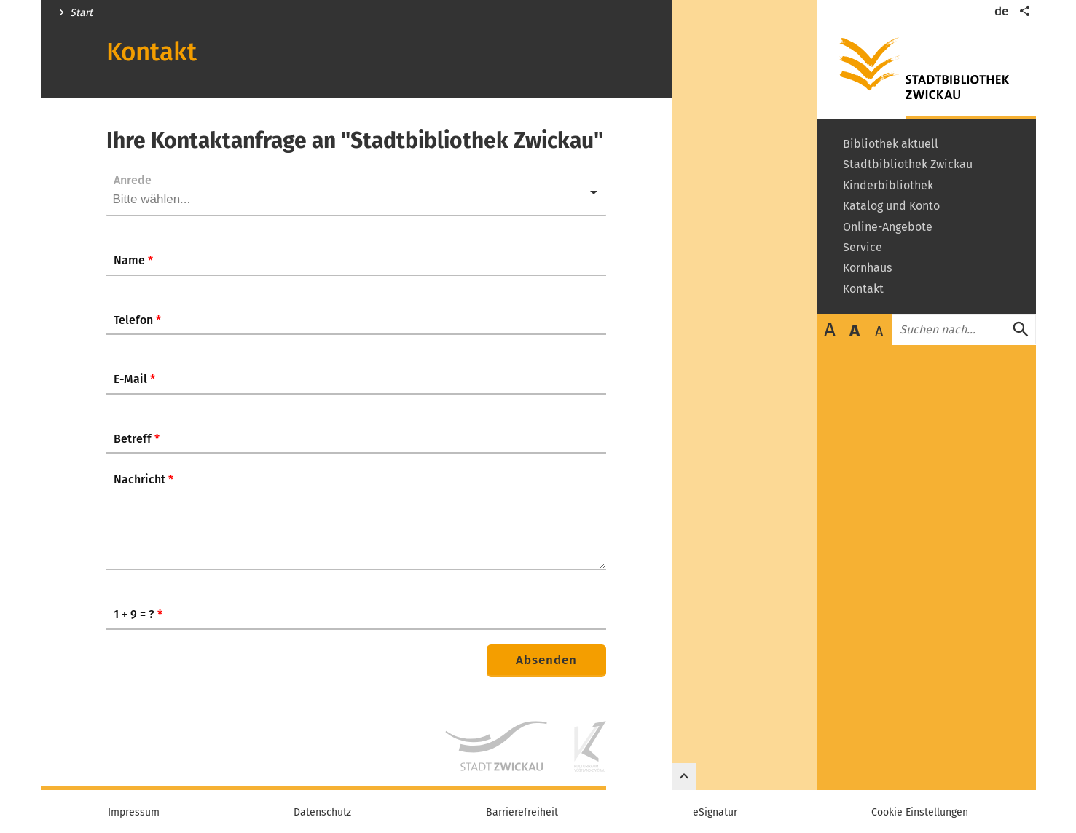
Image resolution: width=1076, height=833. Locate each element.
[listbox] (356, 192)
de (1001, 11)
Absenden (546, 660)
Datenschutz (322, 812)
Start (81, 13)
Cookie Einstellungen (919, 812)
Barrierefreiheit (522, 812)
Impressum (134, 812)
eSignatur (715, 812)
